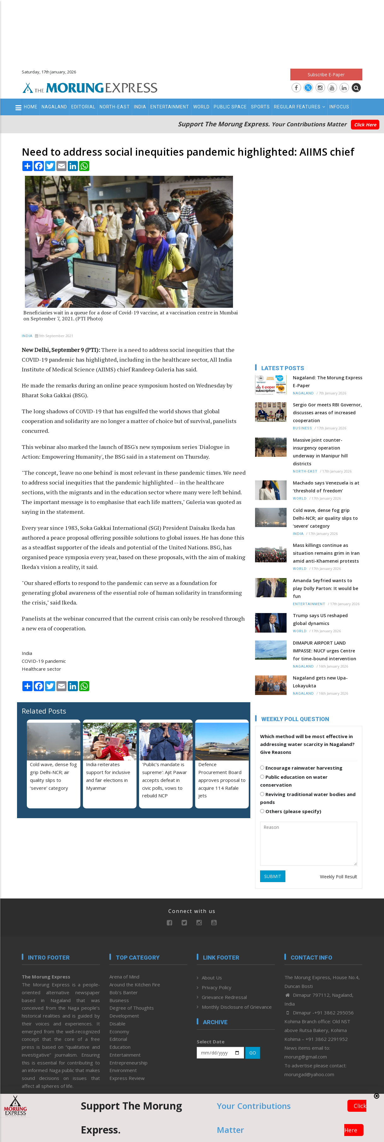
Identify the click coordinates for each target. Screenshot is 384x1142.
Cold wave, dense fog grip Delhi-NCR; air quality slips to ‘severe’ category (325, 518)
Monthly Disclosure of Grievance (237, 1007)
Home (31, 106)
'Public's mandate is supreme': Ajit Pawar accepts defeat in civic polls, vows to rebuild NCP (164, 780)
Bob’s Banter (123, 992)
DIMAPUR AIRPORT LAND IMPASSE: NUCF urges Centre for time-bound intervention (324, 651)
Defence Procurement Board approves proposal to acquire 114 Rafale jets (222, 780)
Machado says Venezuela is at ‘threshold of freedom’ (326, 487)
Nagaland (54, 106)
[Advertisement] (192, 31)
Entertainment (169, 106)
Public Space (230, 106)
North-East (115, 106)
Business (302, 428)
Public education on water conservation (294, 781)
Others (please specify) (290, 811)
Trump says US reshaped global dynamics (320, 619)
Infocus (339, 106)
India (140, 106)
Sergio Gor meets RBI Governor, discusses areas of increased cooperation (327, 412)
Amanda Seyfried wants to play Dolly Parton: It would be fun (325, 588)
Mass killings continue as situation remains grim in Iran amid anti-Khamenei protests (326, 553)
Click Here (365, 125)
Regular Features (299, 106)
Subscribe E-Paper (326, 74)
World (201, 106)
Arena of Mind (124, 976)
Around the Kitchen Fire (134, 984)
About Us (212, 977)
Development (124, 1016)
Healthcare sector (41, 669)
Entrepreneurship (128, 1062)
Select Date (210, 1041)
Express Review (127, 1078)
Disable (117, 1023)
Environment (123, 1070)
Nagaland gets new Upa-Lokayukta (320, 682)
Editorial (83, 106)
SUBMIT (272, 876)
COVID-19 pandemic (44, 661)
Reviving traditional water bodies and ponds (308, 798)
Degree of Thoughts (131, 1008)
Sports (260, 106)
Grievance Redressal (224, 997)
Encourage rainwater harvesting (301, 768)
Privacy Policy (216, 987)
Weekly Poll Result (338, 876)
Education (120, 1047)
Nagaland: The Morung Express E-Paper (327, 381)
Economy (119, 1031)
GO (252, 1053)
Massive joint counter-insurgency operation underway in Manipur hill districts (320, 452)
